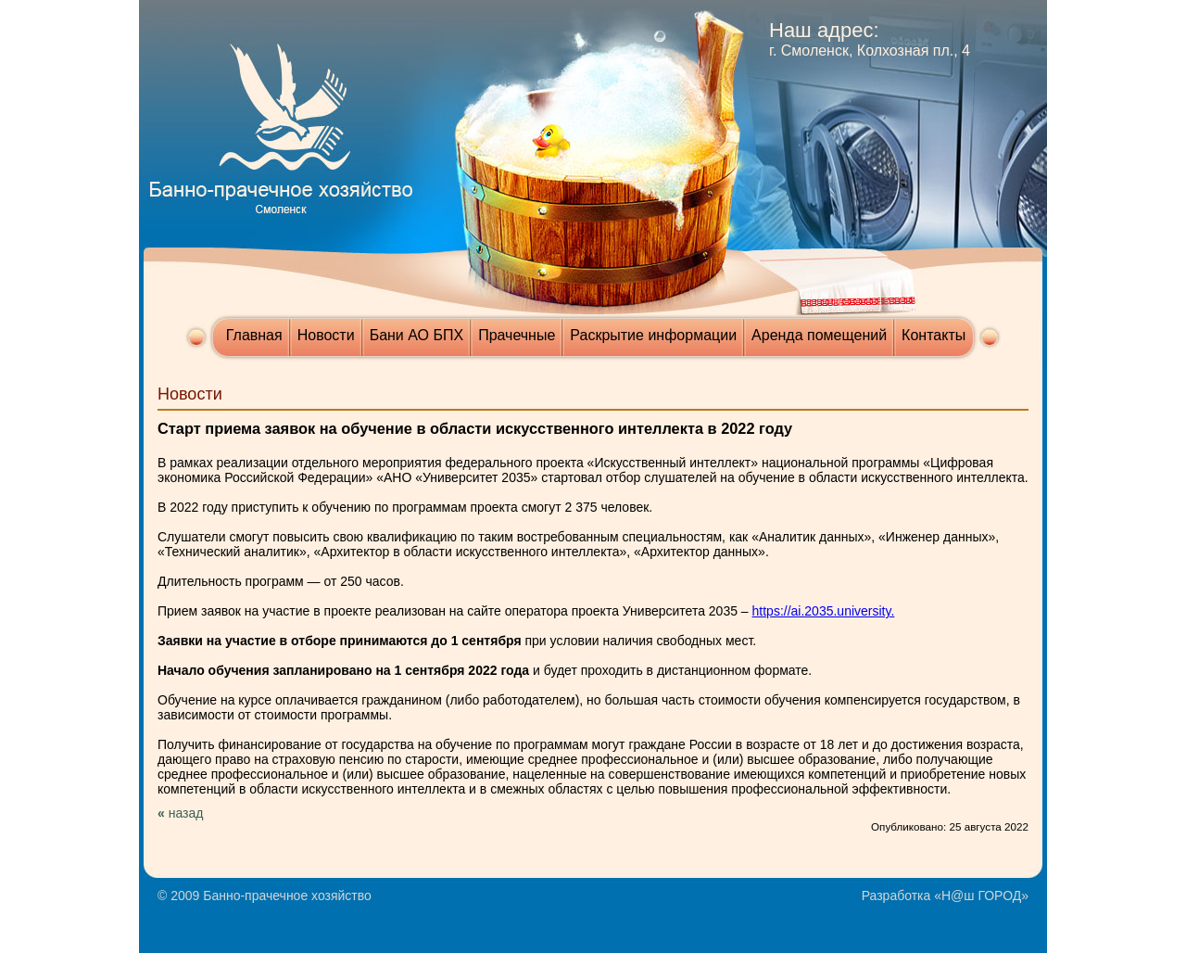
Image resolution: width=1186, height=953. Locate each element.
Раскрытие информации (653, 335)
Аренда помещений (819, 335)
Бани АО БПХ (417, 335)
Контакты (933, 335)
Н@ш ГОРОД (981, 895)
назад (186, 813)
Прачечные (516, 335)
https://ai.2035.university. (823, 611)
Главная (254, 335)
